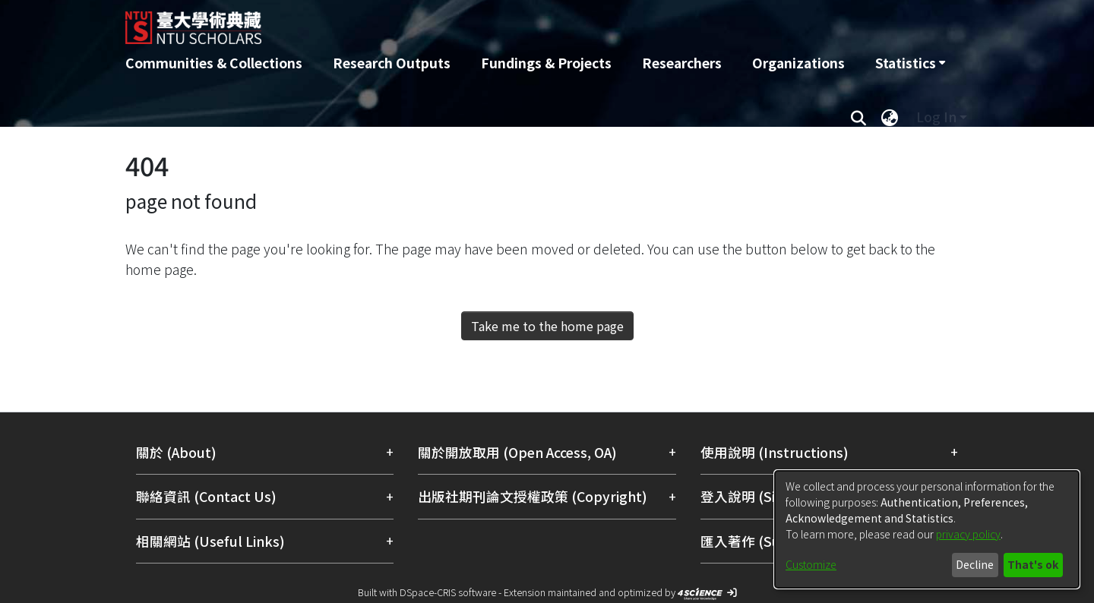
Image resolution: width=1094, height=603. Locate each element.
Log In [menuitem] (936, 116)
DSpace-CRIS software (448, 592)
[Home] (465, 22)
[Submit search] (858, 117)
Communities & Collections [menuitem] (213, 62)
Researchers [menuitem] (682, 62)
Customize (811, 564)
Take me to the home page (547, 326)
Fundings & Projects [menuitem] (546, 62)
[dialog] (927, 529)
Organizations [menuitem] (798, 62)
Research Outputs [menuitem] (392, 62)
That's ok (1032, 564)
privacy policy (968, 533)
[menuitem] (910, 63)
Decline (975, 564)
